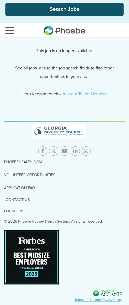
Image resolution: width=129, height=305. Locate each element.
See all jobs (26, 68)
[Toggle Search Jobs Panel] (64, 9)
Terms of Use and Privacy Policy (98, 300)
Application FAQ (19, 188)
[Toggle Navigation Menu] (9, 30)
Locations (14, 211)
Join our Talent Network (84, 94)
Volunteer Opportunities (29, 175)
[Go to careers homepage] (64, 30)
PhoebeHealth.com (23, 162)
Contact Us (18, 199)
